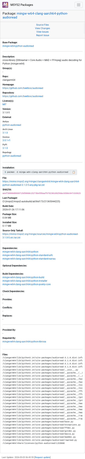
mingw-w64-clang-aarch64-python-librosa (24, 341)
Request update (42, 457)
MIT (4, 104)
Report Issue (42, 35)
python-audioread (12, 125)
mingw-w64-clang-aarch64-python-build (23, 277)
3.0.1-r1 (6, 140)
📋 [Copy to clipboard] (73, 172)
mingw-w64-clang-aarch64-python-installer (25, 280)
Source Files (42, 24)
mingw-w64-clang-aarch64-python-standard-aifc (28, 255)
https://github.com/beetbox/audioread (23, 88)
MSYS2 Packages (17, 5)
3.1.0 (5, 132)
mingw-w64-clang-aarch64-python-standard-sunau (29, 258)
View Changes (42, 28)
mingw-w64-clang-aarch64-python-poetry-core (27, 284)
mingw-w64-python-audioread (18, 46)
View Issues (42, 31)
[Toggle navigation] (79, 5)
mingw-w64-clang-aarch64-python (20, 251)
